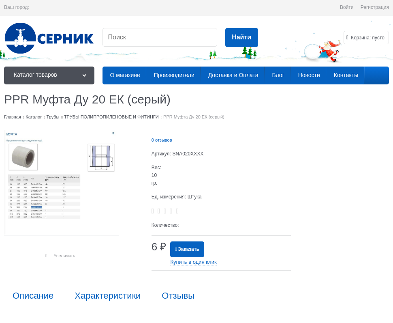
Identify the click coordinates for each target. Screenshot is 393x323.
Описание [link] (33, 295)
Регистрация (375, 7)
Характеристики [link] (108, 295)
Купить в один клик (193, 262)
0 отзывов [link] (162, 140)
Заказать (188, 249)
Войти (347, 7)
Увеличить (64, 255)
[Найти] (241, 37)
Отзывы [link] (178, 295)
